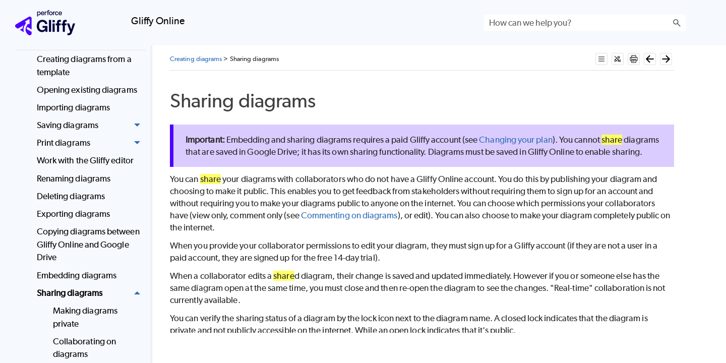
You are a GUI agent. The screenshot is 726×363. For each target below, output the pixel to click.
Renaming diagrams (73, 178)
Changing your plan (515, 140)
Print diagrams (91, 143)
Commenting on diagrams (349, 215)
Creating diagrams (196, 59)
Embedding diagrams (76, 275)
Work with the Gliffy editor (85, 160)
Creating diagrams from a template (84, 65)
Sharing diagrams (91, 293)
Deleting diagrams (71, 196)
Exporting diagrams (73, 214)
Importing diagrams (73, 107)
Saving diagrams (91, 125)
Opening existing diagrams (87, 90)
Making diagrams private (85, 317)
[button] (677, 23)
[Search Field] (585, 23)
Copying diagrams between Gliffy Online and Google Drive (88, 244)
